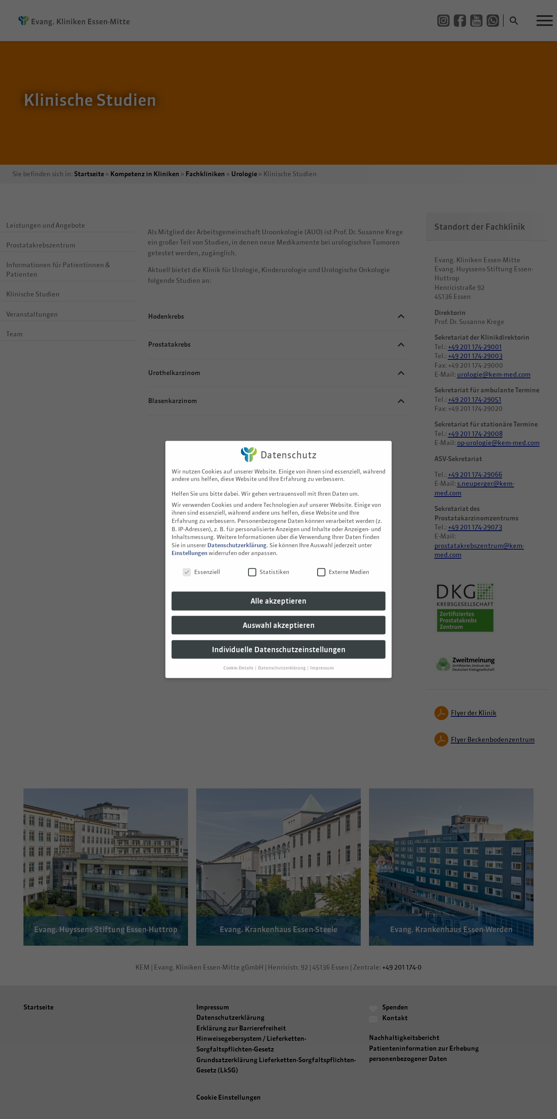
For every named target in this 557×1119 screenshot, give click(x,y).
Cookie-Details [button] (238, 656)
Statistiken (268, 561)
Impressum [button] (322, 656)
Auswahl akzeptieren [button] (279, 614)
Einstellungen (189, 542)
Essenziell (201, 561)
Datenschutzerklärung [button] (282, 656)
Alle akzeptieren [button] (278, 590)
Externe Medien (343, 561)
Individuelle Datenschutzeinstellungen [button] (279, 638)
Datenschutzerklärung (237, 534)
